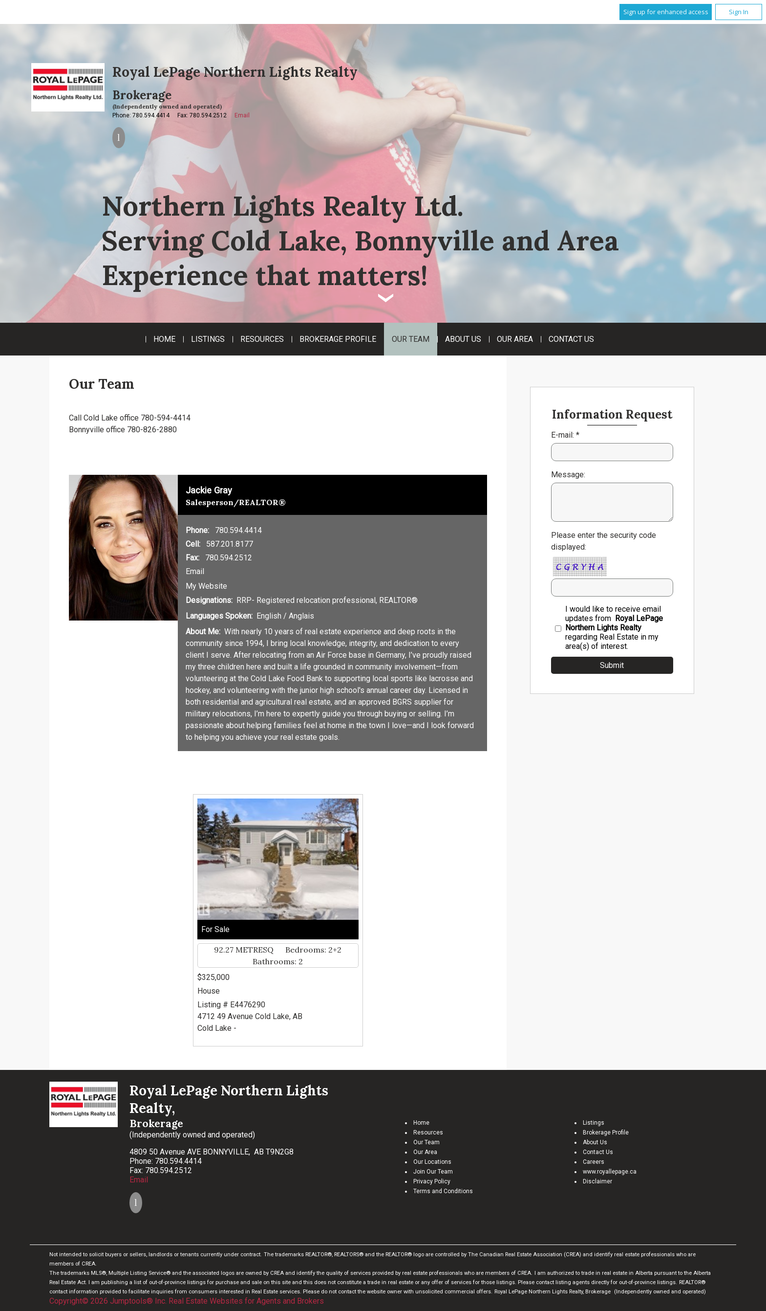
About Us (463, 339)
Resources (262, 339)
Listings (208, 339)
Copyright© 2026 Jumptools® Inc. (108, 1301)
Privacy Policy (431, 1181)
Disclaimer (597, 1181)
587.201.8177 (229, 544)
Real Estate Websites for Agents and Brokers (246, 1301)
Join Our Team (433, 1171)
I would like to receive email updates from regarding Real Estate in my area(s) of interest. (614, 627)
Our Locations (432, 1161)
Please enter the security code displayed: (603, 541)
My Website (206, 586)
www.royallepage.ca (610, 1171)
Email (242, 115)
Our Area (515, 339)
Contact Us (571, 339)
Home (164, 339)
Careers (593, 1161)
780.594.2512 (228, 557)
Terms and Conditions (443, 1191)
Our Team (410, 339)
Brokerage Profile (337, 339)
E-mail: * (565, 435)
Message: (568, 474)
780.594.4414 (238, 530)
